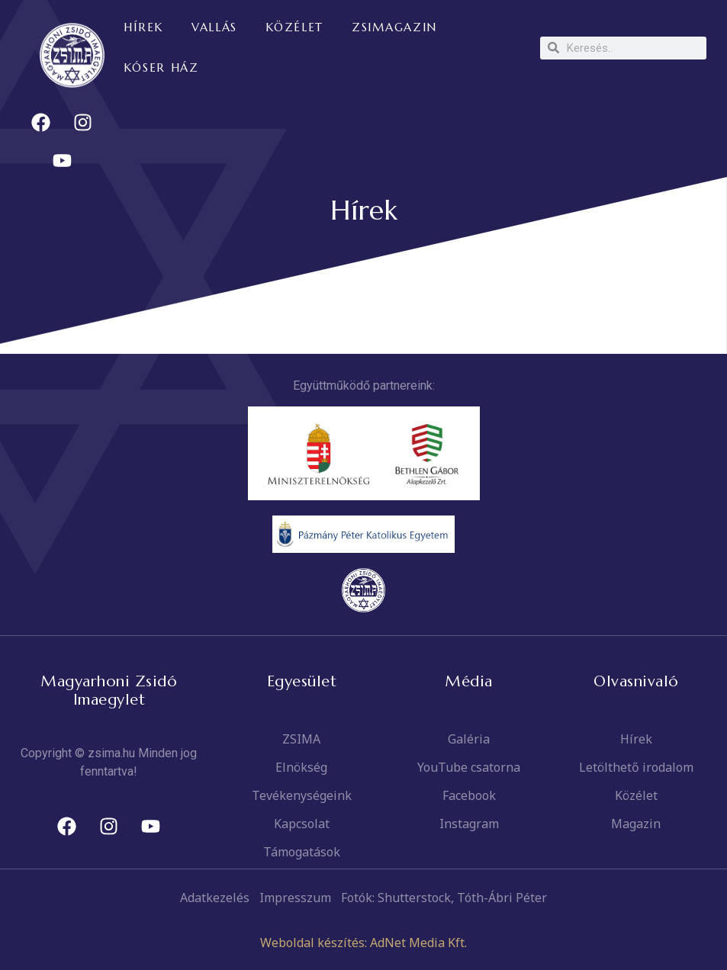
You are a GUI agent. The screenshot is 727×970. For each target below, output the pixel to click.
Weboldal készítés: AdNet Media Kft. (363, 942)
